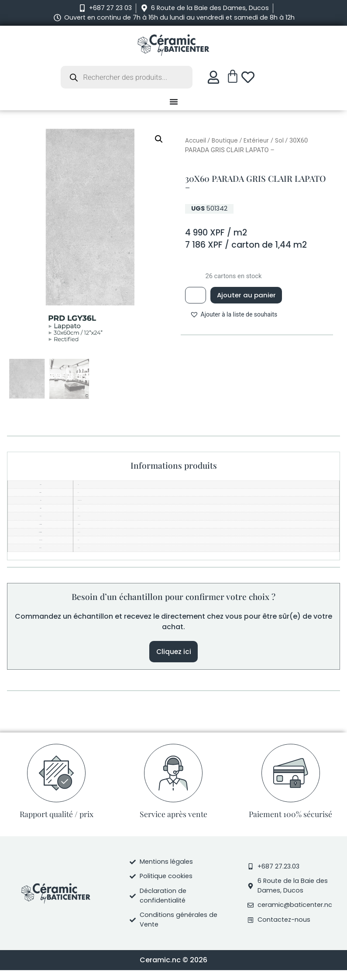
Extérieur (256, 140)
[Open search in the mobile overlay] (126, 77)
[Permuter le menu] (173, 101)
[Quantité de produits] (196, 295)
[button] (159, 139)
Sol (279, 140)
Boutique (225, 140)
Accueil (195, 140)
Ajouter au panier (249, 295)
